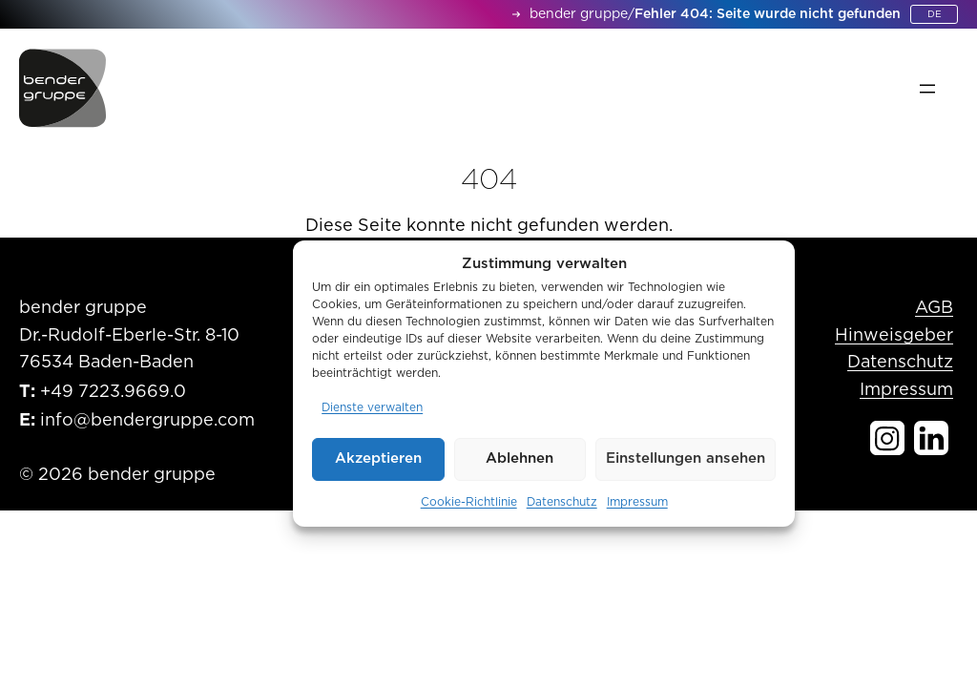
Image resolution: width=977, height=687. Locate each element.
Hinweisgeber (894, 335)
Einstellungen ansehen (685, 458)
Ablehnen (519, 458)
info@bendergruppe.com (147, 420)
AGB (934, 308)
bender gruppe (579, 14)
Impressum (637, 502)
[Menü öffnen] (927, 88)
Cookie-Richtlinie (469, 502)
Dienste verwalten (372, 407)
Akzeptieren (378, 458)
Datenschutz (562, 502)
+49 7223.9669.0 (113, 392)
